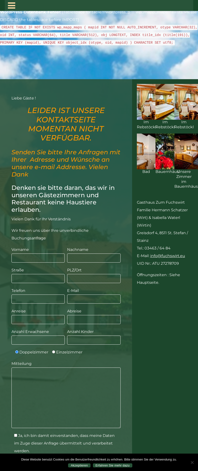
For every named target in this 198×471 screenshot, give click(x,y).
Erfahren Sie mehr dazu (113, 465)
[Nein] (192, 462)
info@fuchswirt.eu (167, 256)
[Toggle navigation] (11, 5)
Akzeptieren (79, 465)
